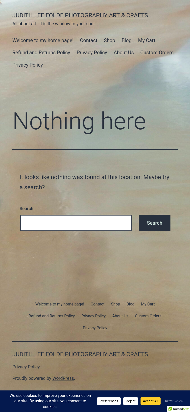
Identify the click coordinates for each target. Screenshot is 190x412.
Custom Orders (156, 52)
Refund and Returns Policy (41, 52)
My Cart (146, 40)
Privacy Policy (92, 52)
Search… (28, 208)
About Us (124, 52)
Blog (127, 40)
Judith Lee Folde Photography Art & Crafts (80, 15)
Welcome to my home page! (42, 40)
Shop (109, 40)
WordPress (63, 378)
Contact (88, 40)
